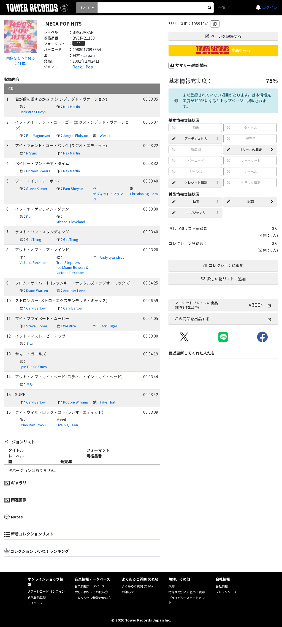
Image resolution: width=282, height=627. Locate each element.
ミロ (29, 343)
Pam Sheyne (73, 188)
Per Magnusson (38, 135)
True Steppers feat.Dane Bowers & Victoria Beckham (72, 267)
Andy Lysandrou (112, 257)
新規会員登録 (37, 597)
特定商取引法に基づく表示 (187, 592)
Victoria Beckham (33, 262)
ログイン (270, 7)
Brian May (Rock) (33, 424)
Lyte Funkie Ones (33, 366)
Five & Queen (67, 424)
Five (29, 216)
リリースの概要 (250, 149)
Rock (77, 67)
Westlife (106, 135)
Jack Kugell (109, 326)
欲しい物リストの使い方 (91, 592)
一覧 (222, 7)
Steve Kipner (36, 188)
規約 (172, 586)
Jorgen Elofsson (75, 135)
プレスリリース (226, 592)
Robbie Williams (75, 402)
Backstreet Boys (32, 111)
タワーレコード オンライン (46, 591)
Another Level (74, 290)
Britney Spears (38, 171)
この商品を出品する (223, 318)
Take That (107, 402)
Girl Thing (33, 239)
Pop (89, 67)
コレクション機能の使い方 (93, 597)
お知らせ (128, 592)
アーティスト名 (195, 138)
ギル (29, 384)
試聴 (250, 201)
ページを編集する (223, 36)
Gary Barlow (36, 308)
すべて (85, 7)
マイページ (35, 603)
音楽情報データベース (90, 586)
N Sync (31, 153)
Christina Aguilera (144, 193)
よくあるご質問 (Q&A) (137, 586)
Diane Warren (37, 290)
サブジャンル (195, 212)
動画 (195, 201)
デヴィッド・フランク (108, 196)
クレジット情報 (195, 182)
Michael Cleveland (70, 221)
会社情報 (222, 586)
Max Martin (71, 106)
